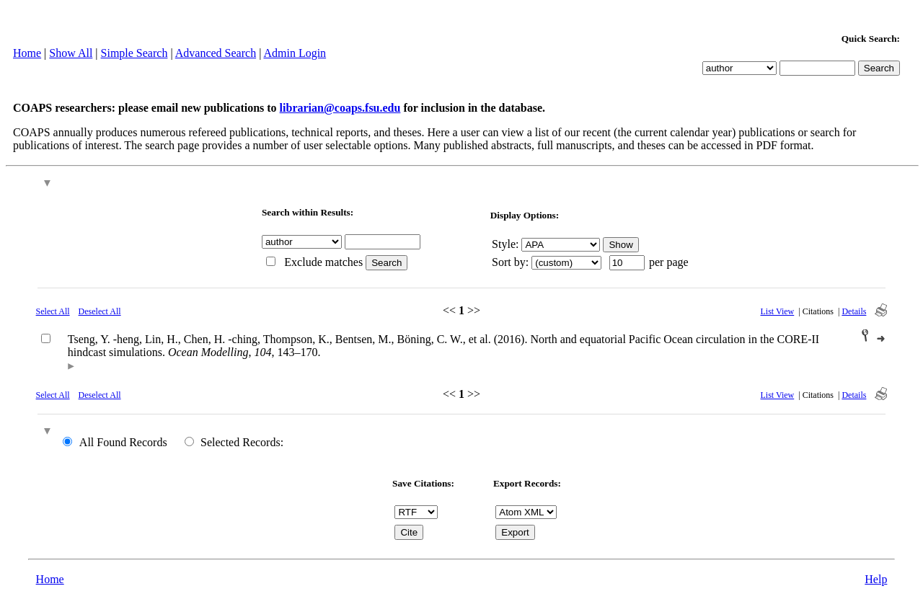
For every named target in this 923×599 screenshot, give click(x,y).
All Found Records (123, 442)
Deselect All (100, 311)
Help (876, 579)
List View (778, 311)
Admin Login (294, 53)
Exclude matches (323, 262)
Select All (53, 311)
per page (669, 262)
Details (854, 311)
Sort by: (510, 262)
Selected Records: (241, 442)
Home (27, 53)
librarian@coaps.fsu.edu (340, 108)
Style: (505, 244)
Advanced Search (215, 53)
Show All (70, 53)
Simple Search (134, 53)
